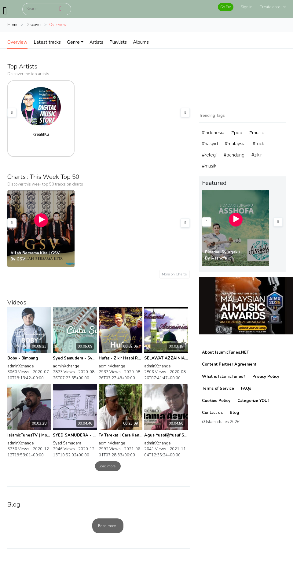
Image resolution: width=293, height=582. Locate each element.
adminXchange (20, 366)
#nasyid (210, 144)
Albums (141, 42)
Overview (17, 42)
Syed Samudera (67, 443)
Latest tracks (47, 42)
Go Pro (225, 7)
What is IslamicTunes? (223, 376)
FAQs (246, 388)
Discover (34, 25)
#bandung (234, 155)
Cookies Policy (216, 400)
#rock (258, 144)
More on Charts (174, 274)
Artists (96, 42)
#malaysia (235, 144)
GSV (20, 259)
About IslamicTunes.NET (225, 352)
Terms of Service (218, 388)
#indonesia (213, 133)
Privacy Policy (265, 376)
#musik (209, 166)
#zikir (256, 155)
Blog (234, 412)
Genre (73, 42)
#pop (236, 133)
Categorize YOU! (253, 400)
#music (256, 133)
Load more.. (107, 466)
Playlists (118, 42)
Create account (272, 7)
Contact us (212, 412)
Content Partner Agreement (229, 364)
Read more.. (108, 525)
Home (12, 25)
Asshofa (219, 258)
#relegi (209, 155)
